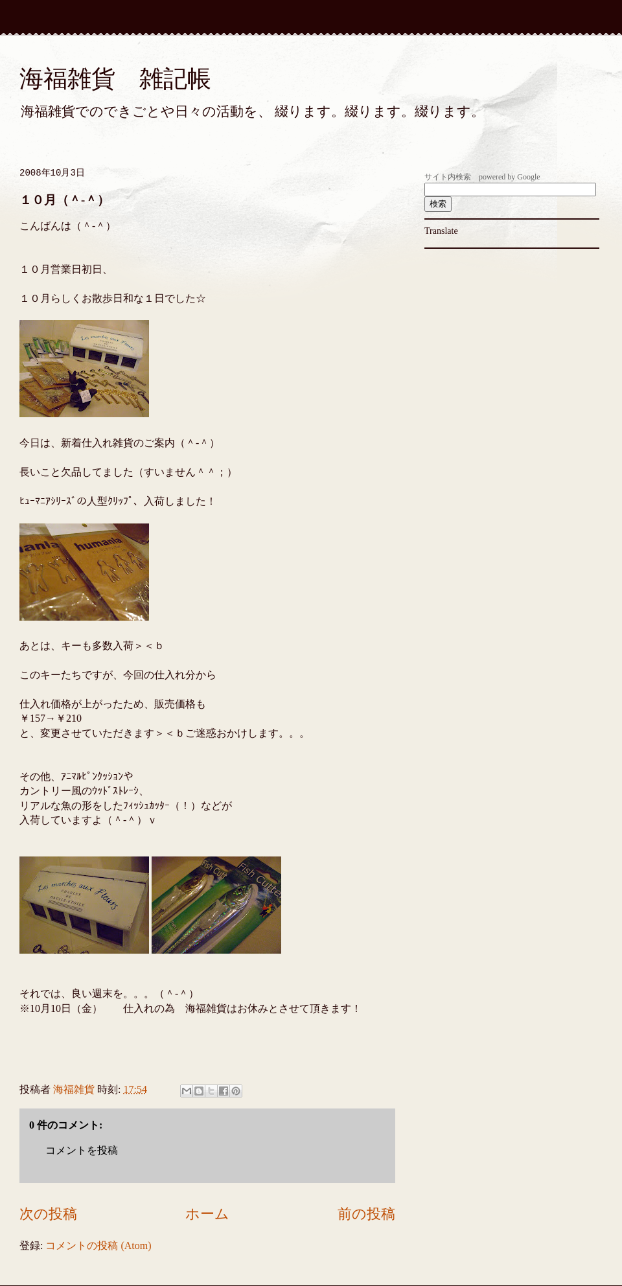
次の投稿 (48, 1214)
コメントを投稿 (81, 1150)
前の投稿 (366, 1214)
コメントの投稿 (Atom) (98, 1245)
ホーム (207, 1214)
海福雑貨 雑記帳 (115, 78)
